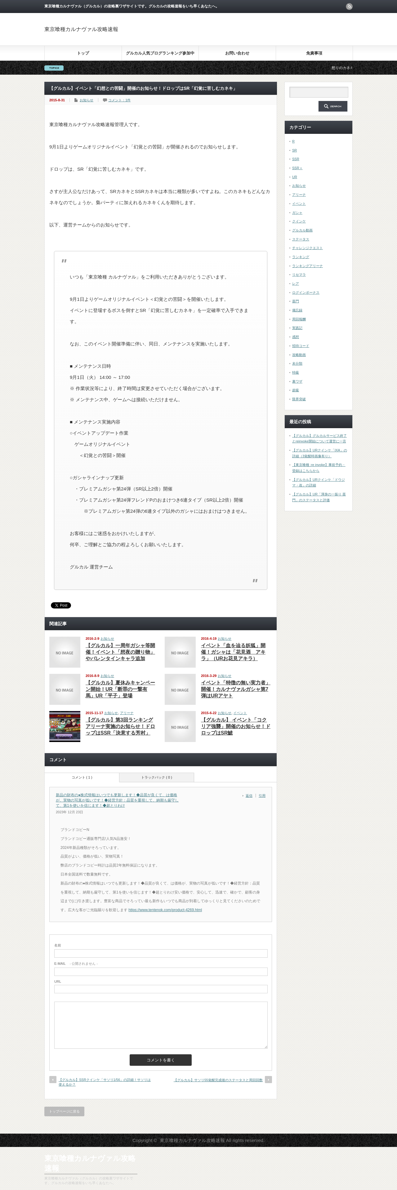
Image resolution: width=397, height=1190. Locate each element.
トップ (83, 53)
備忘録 (297, 310)
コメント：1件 (119, 100)
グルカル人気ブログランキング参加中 (160, 53)
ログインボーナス (305, 292)
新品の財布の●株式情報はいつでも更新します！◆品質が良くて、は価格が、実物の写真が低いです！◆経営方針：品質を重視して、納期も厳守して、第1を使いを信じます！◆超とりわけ (117, 800)
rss (349, 6)
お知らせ (86, 100)
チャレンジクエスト (307, 248)
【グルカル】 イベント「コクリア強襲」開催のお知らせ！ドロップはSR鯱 (235, 726)
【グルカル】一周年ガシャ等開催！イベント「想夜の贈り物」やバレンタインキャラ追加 (120, 652)
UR (294, 177)
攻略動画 (299, 355)
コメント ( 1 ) (82, 777)
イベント (240, 713)
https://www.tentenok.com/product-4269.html (165, 910)
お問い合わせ (237, 53)
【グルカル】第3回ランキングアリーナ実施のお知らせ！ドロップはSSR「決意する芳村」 (120, 726)
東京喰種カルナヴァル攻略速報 (81, 29)
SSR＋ (297, 168)
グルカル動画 (302, 230)
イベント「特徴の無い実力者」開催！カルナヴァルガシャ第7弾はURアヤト (235, 689)
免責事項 (314, 53)
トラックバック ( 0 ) (156, 777)
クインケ (299, 221)
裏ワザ (297, 381)
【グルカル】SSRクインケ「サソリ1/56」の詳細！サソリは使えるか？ (105, 1082)
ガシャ (297, 212)
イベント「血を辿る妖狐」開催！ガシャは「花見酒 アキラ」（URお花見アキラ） (233, 652)
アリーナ (127, 713)
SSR (295, 159)
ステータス (300, 239)
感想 (295, 337)
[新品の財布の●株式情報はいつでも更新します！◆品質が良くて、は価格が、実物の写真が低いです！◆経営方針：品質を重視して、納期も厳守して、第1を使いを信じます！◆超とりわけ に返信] (251, 795)
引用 (262, 795)
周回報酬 (299, 319)
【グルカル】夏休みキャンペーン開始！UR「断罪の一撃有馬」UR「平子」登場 (120, 689)
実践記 (297, 328)
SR (294, 150)
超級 (295, 390)
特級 (295, 372)
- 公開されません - (76, 963)
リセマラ (299, 274)
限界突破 (299, 399)
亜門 (295, 301)
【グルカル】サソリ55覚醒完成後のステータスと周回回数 (218, 1080)
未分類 (297, 363)
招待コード (300, 346)
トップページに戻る (64, 1111)
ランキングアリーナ (307, 266)
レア (295, 283)
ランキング (300, 257)
